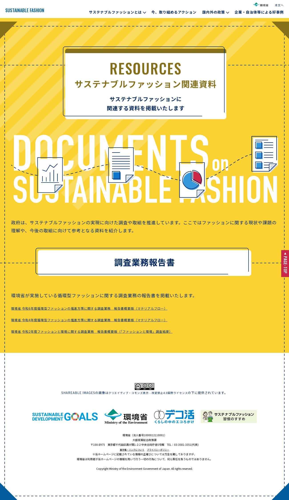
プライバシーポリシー (160, 449)
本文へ (279, 5)
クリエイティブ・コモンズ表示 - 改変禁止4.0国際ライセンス (148, 392)
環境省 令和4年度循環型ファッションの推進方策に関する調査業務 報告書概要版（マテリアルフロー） (120, 319)
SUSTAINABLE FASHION (38, 10)
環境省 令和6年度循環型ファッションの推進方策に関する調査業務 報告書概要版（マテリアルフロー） (120, 308)
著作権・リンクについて (129, 449)
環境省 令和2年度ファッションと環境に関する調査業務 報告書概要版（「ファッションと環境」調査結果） (124, 331)
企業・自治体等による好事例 (259, 12)
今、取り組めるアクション (174, 12)
